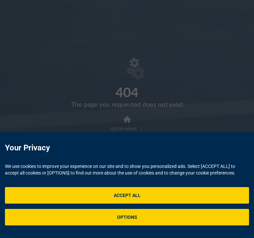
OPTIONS (127, 217)
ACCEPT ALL (127, 195)
